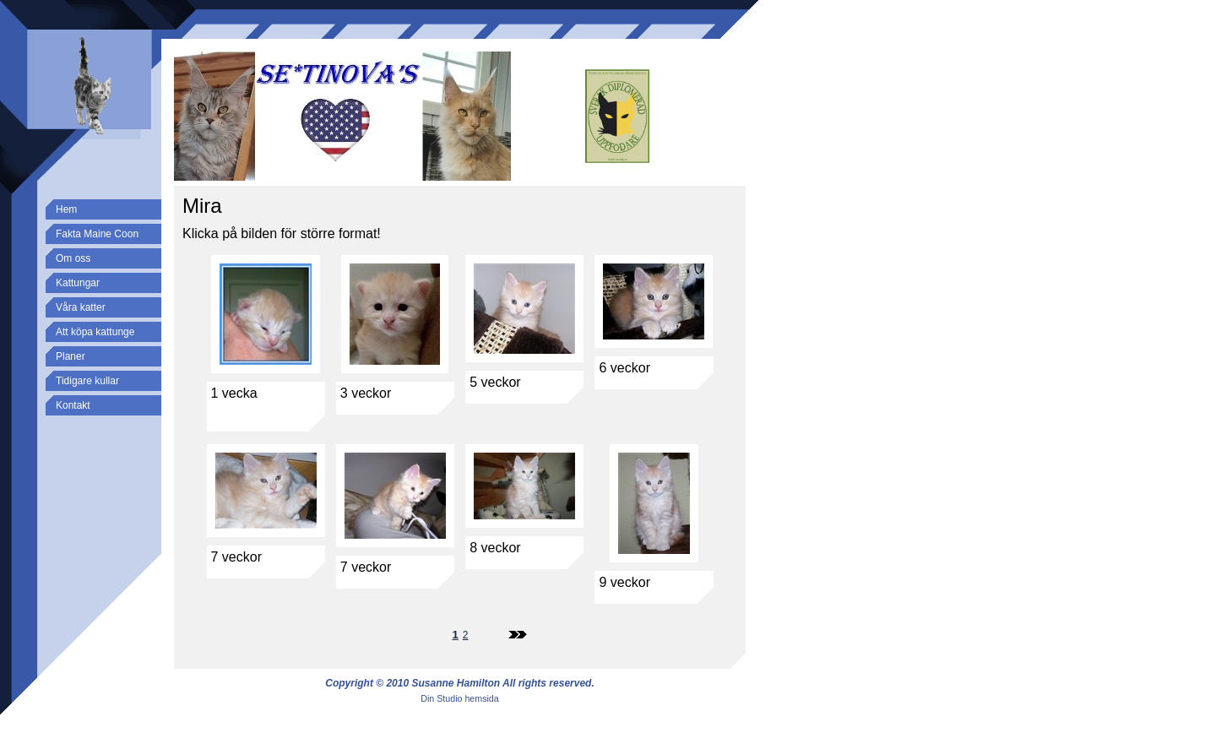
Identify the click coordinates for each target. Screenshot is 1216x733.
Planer (70, 356)
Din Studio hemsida (459, 698)
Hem (66, 209)
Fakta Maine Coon (97, 234)
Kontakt (73, 405)
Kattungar (78, 283)
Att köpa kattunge (95, 332)
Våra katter (81, 307)
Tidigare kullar (87, 381)
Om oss (73, 258)
